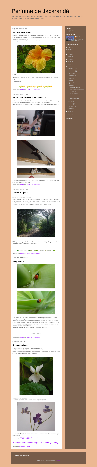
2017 (69, 52)
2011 (69, 66)
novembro (72, 71)
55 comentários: (35, 89)
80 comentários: (35, 337)
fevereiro (72, 106)
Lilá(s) (78, 36)
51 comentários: (35, 438)
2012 (69, 64)
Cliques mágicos (20, 193)
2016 (69, 54)
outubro (71, 73)
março (71, 104)
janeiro (71, 108)
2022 (69, 47)
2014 (69, 59)
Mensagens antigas (52, 443)
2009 (69, 114)
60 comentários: (35, 253)
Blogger (58, 460)
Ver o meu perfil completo (79, 40)
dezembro (72, 68)
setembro (72, 75)
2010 (69, 111)
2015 (69, 57)
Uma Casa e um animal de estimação (29, 98)
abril (70, 101)
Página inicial (39, 443)
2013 (69, 61)
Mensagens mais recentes (23, 443)
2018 (69, 49)
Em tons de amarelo (22, 32)
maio (70, 85)
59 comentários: (35, 184)
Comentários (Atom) (24, 446)
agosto (71, 78)
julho (70, 80)
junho (71, 83)
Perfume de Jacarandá (40, 11)
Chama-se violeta (20, 345)
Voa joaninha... (19, 261)
